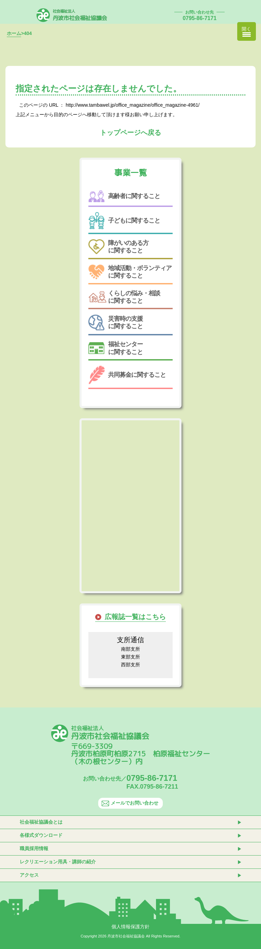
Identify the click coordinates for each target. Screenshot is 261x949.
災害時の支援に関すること (115, 322)
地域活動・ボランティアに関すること (130, 271)
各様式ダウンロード (41, 835)
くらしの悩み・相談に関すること (124, 297)
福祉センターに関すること (115, 348)
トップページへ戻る (130, 132)
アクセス (29, 875)
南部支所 (130, 649)
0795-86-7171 (199, 18)
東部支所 (130, 657)
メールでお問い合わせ (130, 803)
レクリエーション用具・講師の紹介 (58, 861)
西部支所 (130, 664)
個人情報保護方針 (130, 926)
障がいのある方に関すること (118, 246)
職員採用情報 (34, 848)
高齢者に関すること (124, 196)
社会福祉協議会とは (41, 822)
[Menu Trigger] (246, 31)
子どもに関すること (124, 220)
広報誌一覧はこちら (135, 616)
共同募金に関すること (127, 375)
